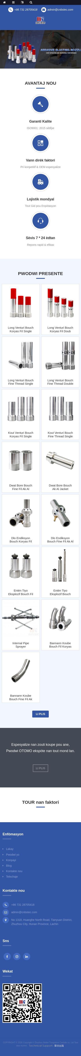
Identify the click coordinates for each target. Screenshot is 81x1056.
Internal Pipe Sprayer (20, 644)
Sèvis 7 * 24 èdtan (40, 238)
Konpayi (11, 860)
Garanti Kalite (40, 121)
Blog (9, 865)
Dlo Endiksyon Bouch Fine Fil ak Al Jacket (60, 539)
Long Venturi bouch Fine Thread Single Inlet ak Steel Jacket (21, 382)
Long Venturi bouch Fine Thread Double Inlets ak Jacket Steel (60, 382)
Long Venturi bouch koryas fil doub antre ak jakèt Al (60, 329)
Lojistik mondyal (40, 199)
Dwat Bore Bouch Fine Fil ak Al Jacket (20, 487)
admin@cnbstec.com (24, 912)
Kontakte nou (14, 871)
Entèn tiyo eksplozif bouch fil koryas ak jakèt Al (20, 592)
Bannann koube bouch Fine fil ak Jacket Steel (20, 697)
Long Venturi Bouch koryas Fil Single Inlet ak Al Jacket (21, 329)
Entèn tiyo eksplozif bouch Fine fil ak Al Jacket (60, 592)
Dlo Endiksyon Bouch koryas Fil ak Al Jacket (21, 539)
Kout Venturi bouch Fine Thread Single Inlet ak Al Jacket (60, 434)
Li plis (40, 714)
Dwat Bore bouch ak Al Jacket (60, 487)
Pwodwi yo (12, 854)
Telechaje (12, 876)
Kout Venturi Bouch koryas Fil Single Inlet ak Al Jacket (20, 434)
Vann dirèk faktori (40, 160)
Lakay (10, 848)
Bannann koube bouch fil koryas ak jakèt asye (60, 644)
